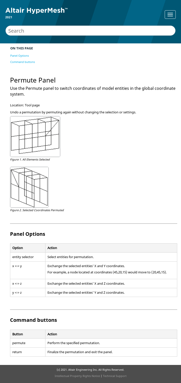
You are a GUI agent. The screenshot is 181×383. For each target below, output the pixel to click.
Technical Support (115, 376)
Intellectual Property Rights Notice (77, 376)
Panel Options (19, 55)
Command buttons (22, 62)
